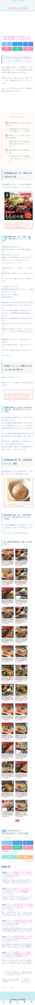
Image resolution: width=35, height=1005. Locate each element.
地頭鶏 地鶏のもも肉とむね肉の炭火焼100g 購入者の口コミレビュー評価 (20, 144)
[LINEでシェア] (17, 49)
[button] (28, 49)
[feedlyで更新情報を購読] (9, 857)
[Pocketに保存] (7, 49)
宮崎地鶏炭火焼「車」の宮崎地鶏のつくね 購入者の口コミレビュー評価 (19, 159)
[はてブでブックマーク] (28, 44)
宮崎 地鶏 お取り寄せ (14, 830)
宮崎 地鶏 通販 (23, 833)
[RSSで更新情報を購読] (25, 857)
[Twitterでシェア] (7, 44)
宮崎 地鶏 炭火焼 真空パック (10, 833)
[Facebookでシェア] (17, 44)
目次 (15, 117)
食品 (4, 830)
